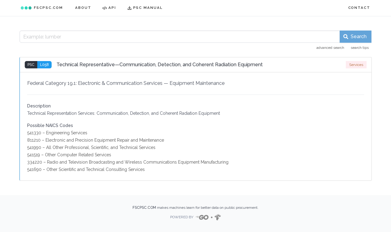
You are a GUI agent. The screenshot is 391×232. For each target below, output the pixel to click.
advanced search (330, 47)
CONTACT (359, 7)
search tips (360, 47)
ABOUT (83, 7)
